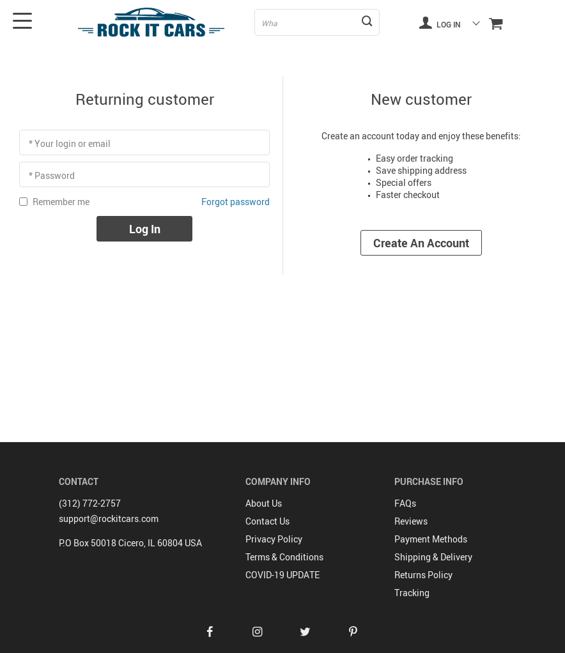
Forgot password (235, 202)
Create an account (421, 242)
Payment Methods (430, 539)
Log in (440, 22)
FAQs (405, 503)
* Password (52, 175)
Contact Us (267, 521)
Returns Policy (423, 575)
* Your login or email (70, 143)
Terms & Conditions (284, 557)
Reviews (411, 521)
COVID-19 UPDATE (282, 575)
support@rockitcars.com (109, 518)
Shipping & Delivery (433, 557)
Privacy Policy (273, 539)
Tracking (412, 593)
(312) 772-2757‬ (90, 503)
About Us (263, 503)
